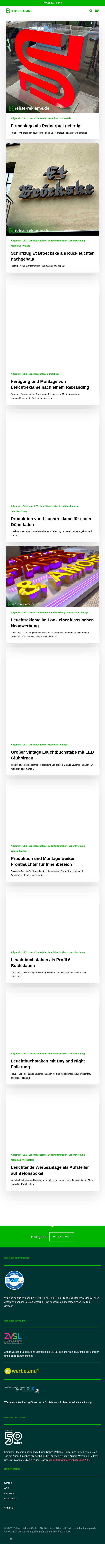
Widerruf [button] (9, 1507)
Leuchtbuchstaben (57, 240)
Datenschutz (10, 1498)
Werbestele (65, 118)
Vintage (26, 246)
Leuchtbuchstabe (37, 118)
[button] (97, 10)
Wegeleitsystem (19, 851)
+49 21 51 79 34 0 (52, 2)
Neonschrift (73, 612)
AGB (6, 1488)
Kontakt (8, 1483)
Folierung (28, 506)
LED (25, 118)
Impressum (9, 1493)
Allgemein (16, 118)
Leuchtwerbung (77, 240)
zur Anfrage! (62, 1237)
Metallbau (53, 118)
